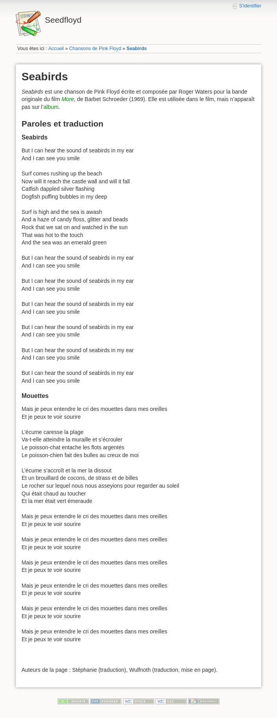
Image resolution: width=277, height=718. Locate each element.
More (68, 99)
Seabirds (137, 48)
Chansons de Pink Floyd (95, 48)
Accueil (56, 48)
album (50, 107)
